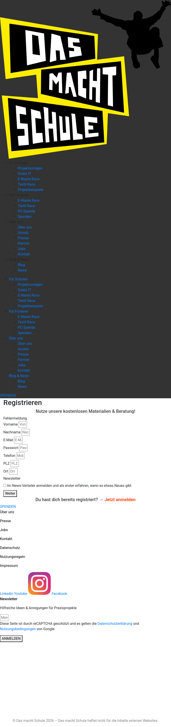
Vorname (10, 424)
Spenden (25, 216)
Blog (21, 265)
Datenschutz (10, 548)
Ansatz (23, 233)
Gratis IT (24, 174)
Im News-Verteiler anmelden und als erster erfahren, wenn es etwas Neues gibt (69, 485)
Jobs (22, 249)
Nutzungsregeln (12, 557)
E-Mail (8, 440)
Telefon (9, 456)
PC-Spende (26, 211)
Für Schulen (18, 163)
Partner (24, 243)
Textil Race (26, 184)
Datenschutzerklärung (115, 623)
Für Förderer (18, 195)
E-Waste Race (29, 179)
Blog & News (19, 259)
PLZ (6, 463)
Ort (5, 471)
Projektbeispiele (30, 190)
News (22, 270)
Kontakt (24, 254)
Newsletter (11, 478)
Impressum (9, 566)
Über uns (16, 222)
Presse (23, 238)
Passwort (10, 448)
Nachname (11, 432)
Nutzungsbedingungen (18, 629)
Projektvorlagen (30, 168)
